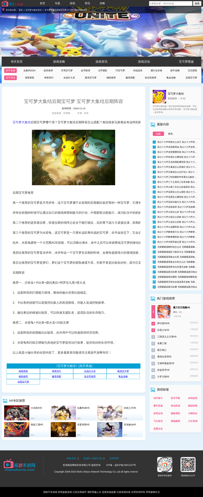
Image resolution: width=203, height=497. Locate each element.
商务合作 (71, 458)
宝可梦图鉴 (186, 61)
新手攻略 (175, 70)
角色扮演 (175, 405)
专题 (57, 3)
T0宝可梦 (120, 70)
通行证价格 (156, 70)
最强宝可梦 (91, 77)
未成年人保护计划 (92, 458)
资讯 (87, 3)
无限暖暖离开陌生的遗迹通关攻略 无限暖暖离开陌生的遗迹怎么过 (175, 281)
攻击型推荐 (150, 77)
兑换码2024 (29, 70)
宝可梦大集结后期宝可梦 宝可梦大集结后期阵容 (66, 10)
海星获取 (29, 77)
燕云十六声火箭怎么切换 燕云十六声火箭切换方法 (175, 217)
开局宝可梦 (67, 70)
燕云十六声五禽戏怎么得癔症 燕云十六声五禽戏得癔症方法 (175, 167)
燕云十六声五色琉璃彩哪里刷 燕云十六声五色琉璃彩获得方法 (175, 162)
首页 (42, 3)
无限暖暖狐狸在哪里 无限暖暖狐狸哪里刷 (175, 276)
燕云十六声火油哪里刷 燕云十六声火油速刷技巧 (175, 227)
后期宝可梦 (191, 77)
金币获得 (85, 70)
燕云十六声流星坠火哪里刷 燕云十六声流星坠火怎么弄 (175, 197)
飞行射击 (158, 421)
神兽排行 (49, 77)
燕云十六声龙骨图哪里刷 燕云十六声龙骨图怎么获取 (175, 152)
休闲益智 (192, 398)
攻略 (102, 3)
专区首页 (17, 61)
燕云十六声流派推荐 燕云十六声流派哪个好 (175, 207)
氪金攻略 (171, 77)
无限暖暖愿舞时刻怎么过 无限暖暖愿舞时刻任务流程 (175, 247)
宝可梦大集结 (22, 122)
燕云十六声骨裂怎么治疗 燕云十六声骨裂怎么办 (175, 142)
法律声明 (114, 458)
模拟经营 (192, 405)
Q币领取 (102, 70)
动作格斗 (158, 398)
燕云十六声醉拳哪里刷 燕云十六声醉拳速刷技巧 (175, 237)
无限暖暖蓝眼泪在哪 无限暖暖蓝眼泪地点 (175, 271)
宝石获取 (192, 70)
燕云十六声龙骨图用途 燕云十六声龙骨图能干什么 (175, 147)
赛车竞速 (158, 405)
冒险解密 (175, 421)
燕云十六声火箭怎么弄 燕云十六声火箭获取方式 (175, 212)
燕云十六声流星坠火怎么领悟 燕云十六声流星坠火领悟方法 (175, 192)
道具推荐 (48, 70)
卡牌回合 (192, 413)
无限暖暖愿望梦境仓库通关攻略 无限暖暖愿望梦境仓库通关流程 (175, 266)
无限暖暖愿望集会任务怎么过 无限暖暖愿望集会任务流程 (175, 261)
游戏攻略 (59, 61)
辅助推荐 (111, 77)
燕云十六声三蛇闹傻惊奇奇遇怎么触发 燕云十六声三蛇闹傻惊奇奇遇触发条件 (175, 177)
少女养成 (192, 421)
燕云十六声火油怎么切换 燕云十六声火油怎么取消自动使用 (175, 222)
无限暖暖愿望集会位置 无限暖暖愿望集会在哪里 (175, 256)
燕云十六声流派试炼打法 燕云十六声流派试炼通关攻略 (175, 202)
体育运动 (158, 413)
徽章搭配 (130, 77)
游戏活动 (144, 61)
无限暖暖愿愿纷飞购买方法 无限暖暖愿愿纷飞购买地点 (175, 251)
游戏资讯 (101, 61)
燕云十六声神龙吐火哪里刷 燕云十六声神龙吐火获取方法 (175, 157)
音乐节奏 (175, 398)
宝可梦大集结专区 (34, 10)
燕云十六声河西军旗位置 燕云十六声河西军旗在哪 (175, 242)
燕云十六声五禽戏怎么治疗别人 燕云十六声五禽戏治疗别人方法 (175, 172)
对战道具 (137, 70)
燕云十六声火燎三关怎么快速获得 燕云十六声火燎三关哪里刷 (175, 187)
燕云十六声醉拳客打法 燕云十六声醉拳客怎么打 (175, 232)
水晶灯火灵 (69, 77)
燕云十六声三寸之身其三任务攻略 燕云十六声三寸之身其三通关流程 (175, 182)
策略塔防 (175, 413)
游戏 (72, 3)
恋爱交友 (158, 428)
